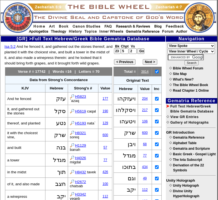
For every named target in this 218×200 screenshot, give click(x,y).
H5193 (80, 123)
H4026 (80, 158)
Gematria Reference (187, 137)
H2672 (80, 182)
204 (145, 99)
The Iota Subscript (185, 160)
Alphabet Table (183, 143)
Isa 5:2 (10, 46)
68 (145, 144)
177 (105, 99)
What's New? (181, 79)
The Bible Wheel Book (188, 85)
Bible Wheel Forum (186, 68)
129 (105, 123)
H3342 (80, 194)
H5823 (80, 96)
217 (145, 110)
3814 (145, 72)
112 (105, 196)
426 (105, 172)
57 (105, 147)
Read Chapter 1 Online (189, 90)
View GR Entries (182, 117)
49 (145, 178)
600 (105, 135)
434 (145, 167)
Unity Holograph (184, 186)
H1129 (80, 145)
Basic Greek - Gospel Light (192, 154)
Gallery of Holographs (187, 122)
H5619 (80, 111)
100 (105, 184)
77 (105, 160)
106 (145, 121)
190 (105, 111)
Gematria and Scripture (189, 149)
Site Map (178, 74)
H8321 (80, 133)
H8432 (80, 172)
